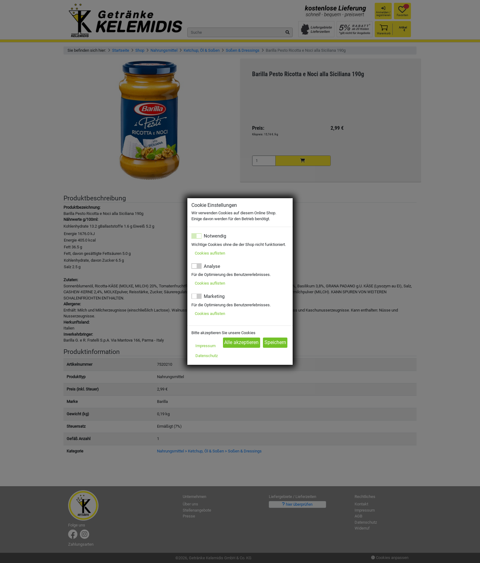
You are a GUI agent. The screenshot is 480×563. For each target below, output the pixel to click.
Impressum (205, 345)
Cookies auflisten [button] (210, 253)
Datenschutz (206, 355)
